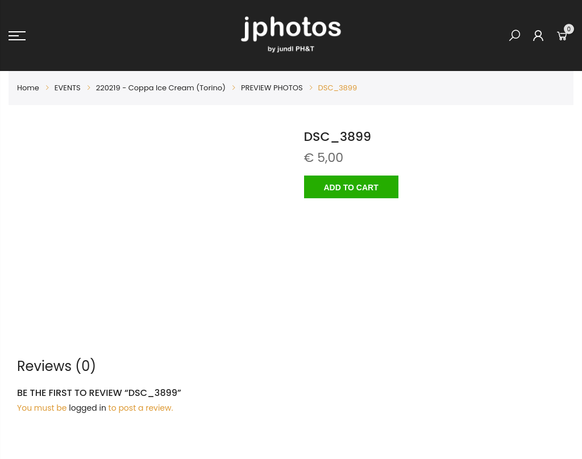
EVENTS (68, 87)
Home (28, 87)
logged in (87, 408)
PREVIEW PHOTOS (272, 87)
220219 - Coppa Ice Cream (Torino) (161, 87)
